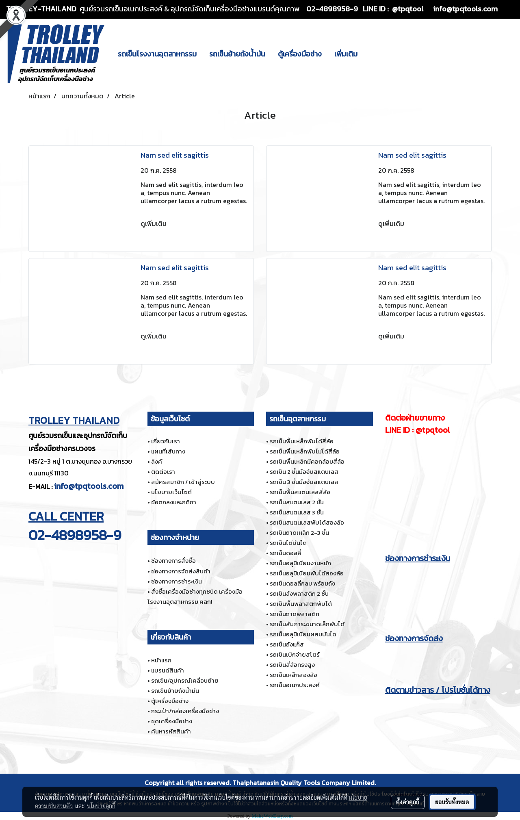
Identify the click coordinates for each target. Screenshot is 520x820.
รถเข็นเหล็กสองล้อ (293, 674)
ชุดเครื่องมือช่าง (171, 721)
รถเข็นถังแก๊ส (287, 644)
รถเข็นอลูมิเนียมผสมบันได (303, 634)
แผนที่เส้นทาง (168, 451)
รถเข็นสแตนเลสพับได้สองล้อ (307, 522)
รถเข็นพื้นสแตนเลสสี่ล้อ (300, 492)
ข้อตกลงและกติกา (173, 502)
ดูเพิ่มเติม (154, 223)
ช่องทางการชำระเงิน (176, 581)
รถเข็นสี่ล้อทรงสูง (292, 664)
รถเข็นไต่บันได (288, 542)
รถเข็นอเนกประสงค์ (295, 685)
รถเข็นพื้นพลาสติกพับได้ (301, 603)
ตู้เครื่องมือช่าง (300, 53)
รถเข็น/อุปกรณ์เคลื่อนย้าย (185, 680)
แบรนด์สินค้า (167, 670)
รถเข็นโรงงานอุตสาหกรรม (157, 53)
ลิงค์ (156, 461)
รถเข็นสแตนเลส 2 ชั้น (297, 502)
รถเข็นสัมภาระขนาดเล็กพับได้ (307, 624)
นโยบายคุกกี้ (101, 805)
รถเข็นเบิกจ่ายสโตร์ (295, 654)
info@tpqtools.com (89, 486)
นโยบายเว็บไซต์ (171, 492)
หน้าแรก (161, 660)
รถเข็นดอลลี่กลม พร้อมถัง (302, 583)
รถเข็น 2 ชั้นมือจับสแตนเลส (304, 471)
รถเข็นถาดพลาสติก (294, 613)
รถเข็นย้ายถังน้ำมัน (237, 53)
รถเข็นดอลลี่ (285, 553)
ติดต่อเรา (163, 471)
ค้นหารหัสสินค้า (171, 731)
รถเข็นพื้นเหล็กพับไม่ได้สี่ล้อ (305, 451)
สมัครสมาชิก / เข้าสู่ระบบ (183, 481)
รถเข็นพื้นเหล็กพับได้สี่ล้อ (302, 441)
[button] (371, 53)
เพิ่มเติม (346, 53)
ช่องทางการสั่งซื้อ (173, 560)
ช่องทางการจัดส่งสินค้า (180, 571)
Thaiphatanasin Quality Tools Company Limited (303, 782)
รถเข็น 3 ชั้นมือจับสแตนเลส (304, 481)
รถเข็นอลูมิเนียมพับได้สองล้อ (307, 573)
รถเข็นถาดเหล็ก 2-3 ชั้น (299, 532)
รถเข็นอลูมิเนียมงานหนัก (300, 563)
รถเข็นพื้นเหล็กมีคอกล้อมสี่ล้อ (307, 461)
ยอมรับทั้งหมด (452, 801)
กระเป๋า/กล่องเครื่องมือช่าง (185, 711)
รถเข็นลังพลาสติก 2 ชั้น (299, 593)
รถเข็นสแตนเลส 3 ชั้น (297, 512)
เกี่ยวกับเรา (165, 441)
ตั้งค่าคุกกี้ (407, 801)
